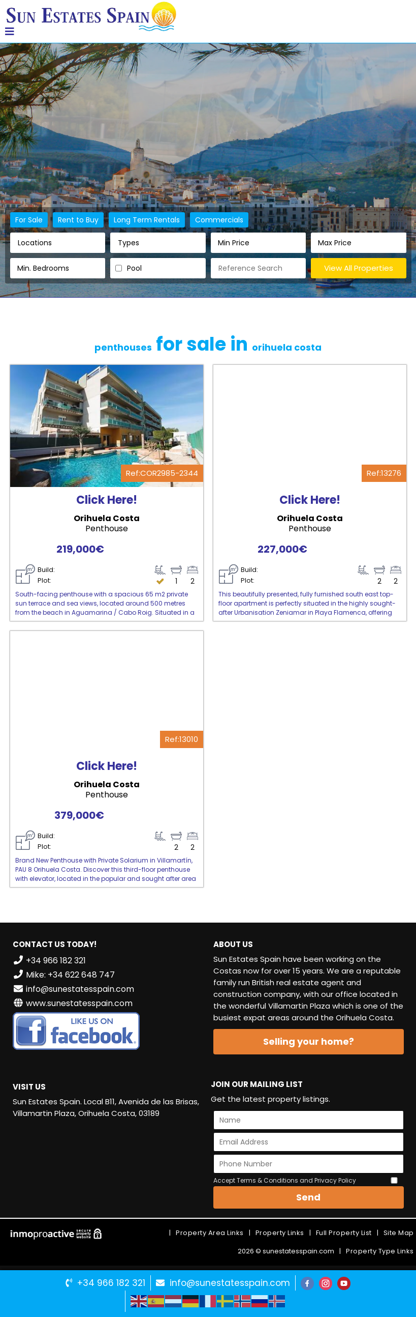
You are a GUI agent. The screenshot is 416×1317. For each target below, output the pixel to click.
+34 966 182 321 (111, 1283)
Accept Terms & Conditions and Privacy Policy (284, 1180)
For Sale (29, 220)
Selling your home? (308, 1041)
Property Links (279, 1233)
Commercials (219, 220)
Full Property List (344, 1233)
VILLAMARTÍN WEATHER (108, 1165)
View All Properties (358, 268)
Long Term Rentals (147, 220)
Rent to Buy (78, 220)
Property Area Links (210, 1233)
